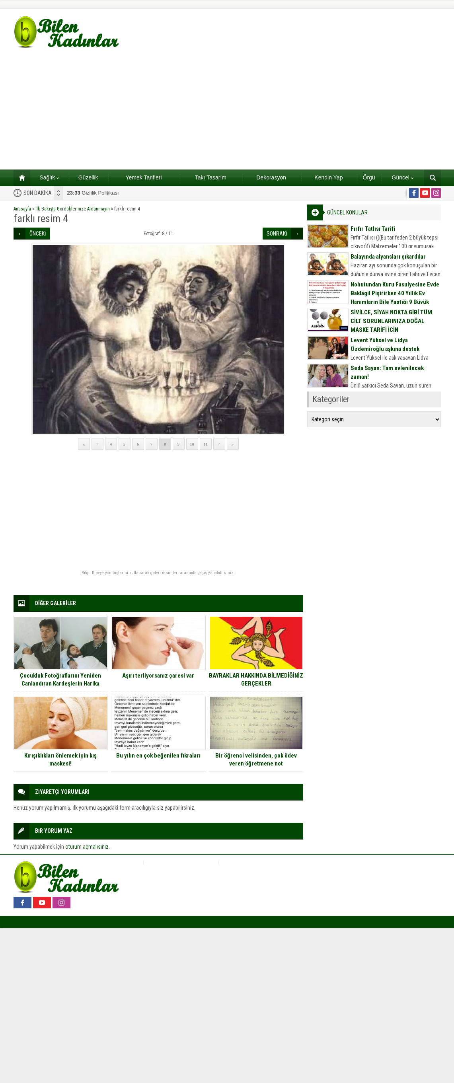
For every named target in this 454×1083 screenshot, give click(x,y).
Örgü (369, 177)
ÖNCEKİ (37, 233)
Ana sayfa (19, 177)
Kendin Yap (328, 177)
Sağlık (49, 177)
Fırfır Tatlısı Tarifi (373, 228)
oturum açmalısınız (87, 846)
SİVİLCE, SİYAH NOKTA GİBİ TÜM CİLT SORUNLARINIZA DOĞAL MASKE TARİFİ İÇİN (391, 321)
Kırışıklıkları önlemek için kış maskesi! (60, 759)
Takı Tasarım (210, 177)
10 (192, 444)
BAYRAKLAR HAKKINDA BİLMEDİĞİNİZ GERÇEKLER (256, 679)
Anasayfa (22, 209)
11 (205, 444)
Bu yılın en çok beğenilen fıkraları (158, 755)
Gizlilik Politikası (93, 193)
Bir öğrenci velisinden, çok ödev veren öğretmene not (256, 759)
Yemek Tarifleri (143, 177)
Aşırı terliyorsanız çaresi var (158, 675)
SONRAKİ (277, 233)
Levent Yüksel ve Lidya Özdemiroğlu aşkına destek (385, 345)
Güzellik (88, 177)
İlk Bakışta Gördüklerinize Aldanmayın (72, 209)
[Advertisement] (227, 110)
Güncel (402, 177)
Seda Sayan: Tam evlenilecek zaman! (387, 372)
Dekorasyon (271, 177)
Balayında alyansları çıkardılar (388, 256)
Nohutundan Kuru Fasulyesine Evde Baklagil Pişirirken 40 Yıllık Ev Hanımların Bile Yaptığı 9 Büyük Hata (395, 297)
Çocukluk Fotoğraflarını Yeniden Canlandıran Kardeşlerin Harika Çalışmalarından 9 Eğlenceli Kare (60, 683)
